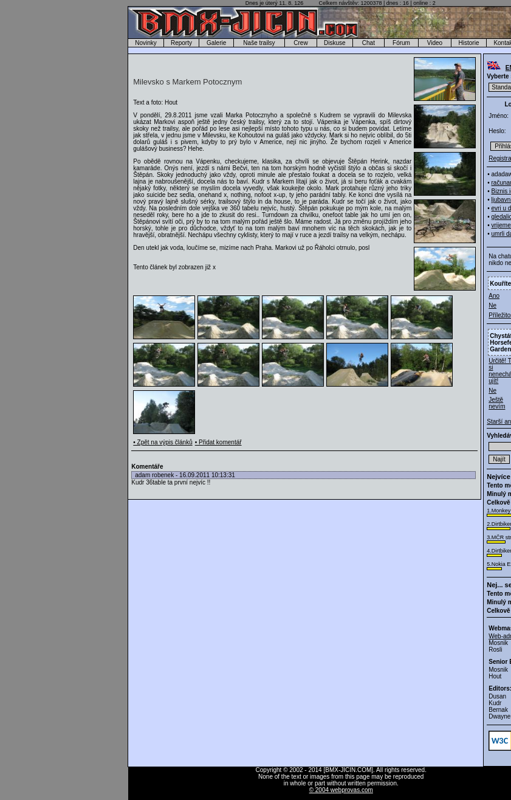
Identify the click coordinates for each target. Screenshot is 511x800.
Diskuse (335, 43)
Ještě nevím (497, 403)
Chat (368, 43)
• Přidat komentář (218, 442)
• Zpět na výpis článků (162, 442)
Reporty (181, 43)
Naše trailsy (259, 43)
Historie (469, 43)
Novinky (146, 43)
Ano (494, 295)
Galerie (216, 43)
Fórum (401, 43)
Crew (300, 43)
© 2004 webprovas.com (341, 790)
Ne (492, 305)
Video (434, 43)
